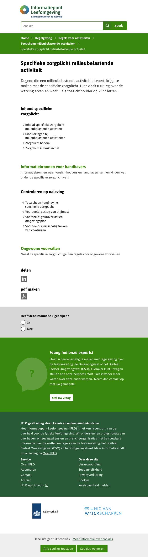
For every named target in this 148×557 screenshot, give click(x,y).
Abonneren (28, 469)
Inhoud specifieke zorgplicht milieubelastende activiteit (44, 126)
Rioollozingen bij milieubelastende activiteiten (45, 136)
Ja (28, 322)
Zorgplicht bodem (37, 143)
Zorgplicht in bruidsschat (42, 148)
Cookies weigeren (92, 548)
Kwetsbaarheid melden (94, 485)
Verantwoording (90, 464)
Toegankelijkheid (90, 469)
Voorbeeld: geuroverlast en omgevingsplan (44, 219)
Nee (30, 328)
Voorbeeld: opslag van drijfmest (47, 211)
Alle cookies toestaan (58, 548)
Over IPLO (50, 453)
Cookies (84, 480)
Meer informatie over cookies (93, 539)
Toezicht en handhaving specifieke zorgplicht (41, 204)
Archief (26, 480)
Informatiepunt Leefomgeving (47, 428)
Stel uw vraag (61, 397)
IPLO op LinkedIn (34, 485)
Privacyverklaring (91, 474)
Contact (26, 474)
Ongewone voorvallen (40, 248)
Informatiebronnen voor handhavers (53, 166)
